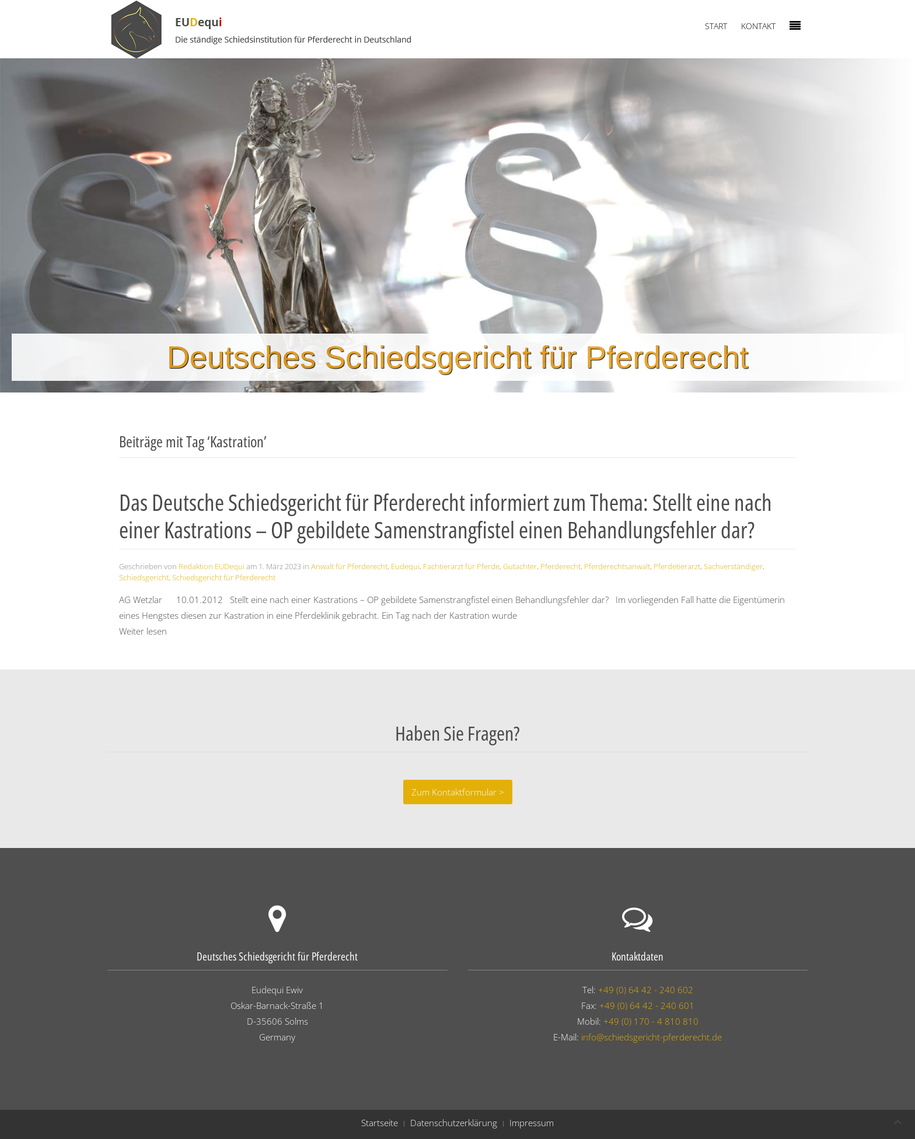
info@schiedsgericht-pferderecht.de (651, 1037)
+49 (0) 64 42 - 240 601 (646, 1005)
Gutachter (520, 566)
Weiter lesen (143, 631)
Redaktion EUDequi (212, 566)
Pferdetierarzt (677, 566)
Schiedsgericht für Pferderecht (223, 577)
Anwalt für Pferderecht (349, 566)
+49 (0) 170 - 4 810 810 (651, 1021)
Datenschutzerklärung (453, 1123)
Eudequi (405, 566)
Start (716, 25)
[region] (457, 225)
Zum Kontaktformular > (457, 792)
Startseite (379, 1123)
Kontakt (758, 25)
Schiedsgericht (144, 577)
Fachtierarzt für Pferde (461, 566)
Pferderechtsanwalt (617, 566)
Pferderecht (560, 566)
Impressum (531, 1123)
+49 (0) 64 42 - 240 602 (645, 990)
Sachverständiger (733, 566)
